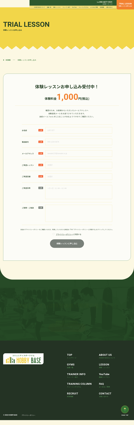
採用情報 (102, 7)
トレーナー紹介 (66, 7)
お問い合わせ (109, 7)
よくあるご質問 (94, 7)
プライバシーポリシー (64, 236)
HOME (8, 60)
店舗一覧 (49, 7)
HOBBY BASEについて (39, 7)
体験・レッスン (57, 7)
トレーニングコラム (83, 7)
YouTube (74, 7)
